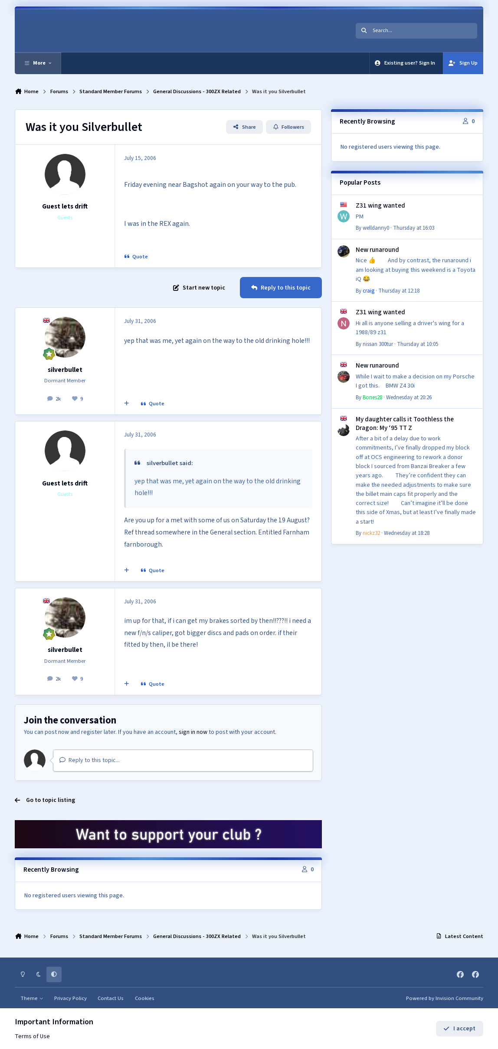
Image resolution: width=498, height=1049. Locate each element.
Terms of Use (32, 1036)
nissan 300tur (378, 344)
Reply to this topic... (89, 760)
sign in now (193, 732)
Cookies (144, 998)
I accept (459, 1028)
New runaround (377, 249)
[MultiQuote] (126, 404)
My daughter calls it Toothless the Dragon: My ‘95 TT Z (405, 423)
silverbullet (65, 370)
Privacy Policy (70, 998)
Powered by (444, 998)
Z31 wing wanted (380, 205)
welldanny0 (376, 228)
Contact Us (111, 998)
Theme (31, 998)
